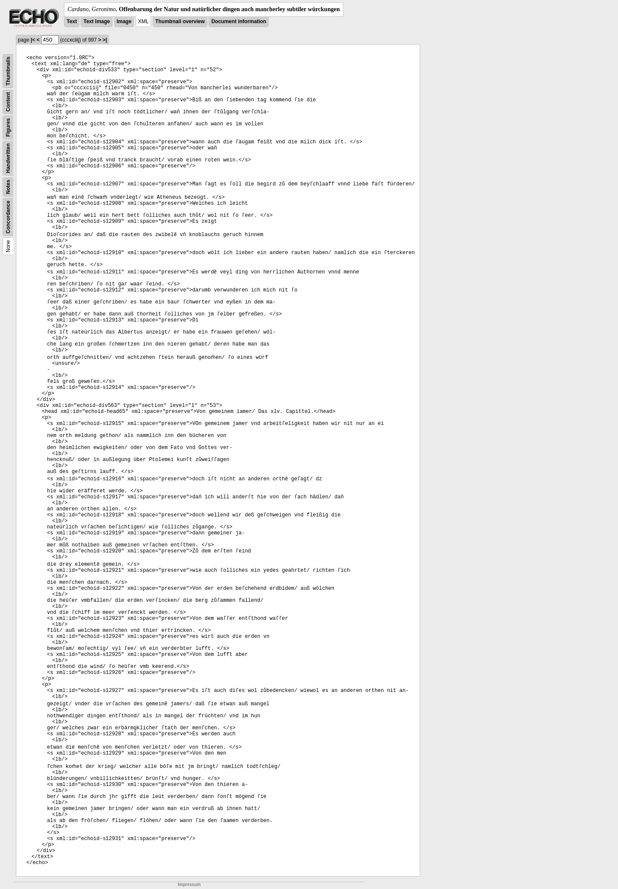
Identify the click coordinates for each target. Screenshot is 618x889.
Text (72, 21)
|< (33, 40)
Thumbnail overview (180, 21)
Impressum (189, 884)
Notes (8, 187)
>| (105, 40)
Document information (238, 21)
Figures (8, 127)
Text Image (96, 21)
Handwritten (8, 158)
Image (124, 21)
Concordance (8, 217)
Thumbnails (8, 71)
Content (8, 102)
